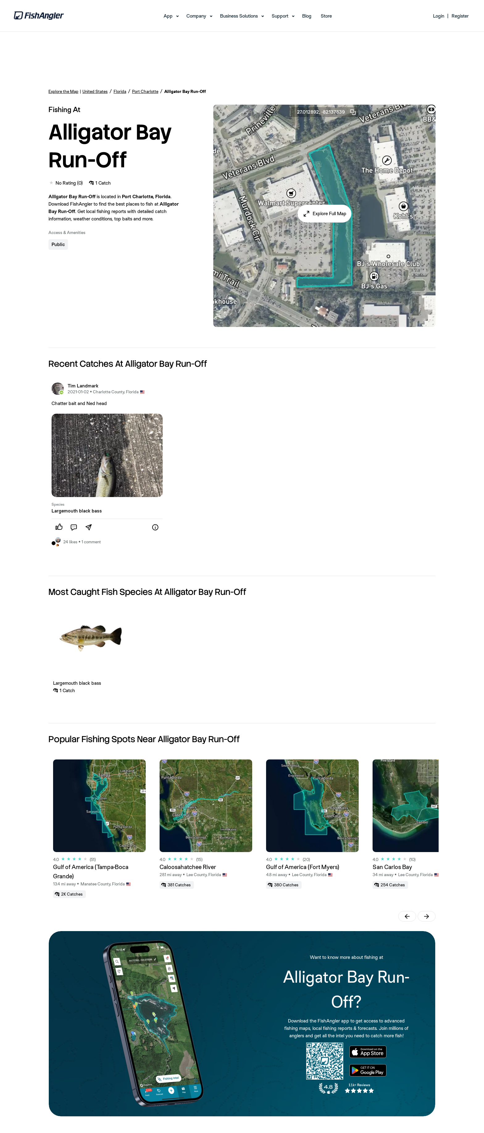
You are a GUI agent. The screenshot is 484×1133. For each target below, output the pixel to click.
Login (438, 16)
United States (95, 91)
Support (280, 16)
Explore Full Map (329, 213)
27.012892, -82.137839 (327, 112)
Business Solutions (239, 16)
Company (196, 16)
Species (58, 504)
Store (326, 16)
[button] (325, 214)
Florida (120, 91)
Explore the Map (63, 91)
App (168, 16)
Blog (306, 16)
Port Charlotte (145, 91)
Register (460, 16)
